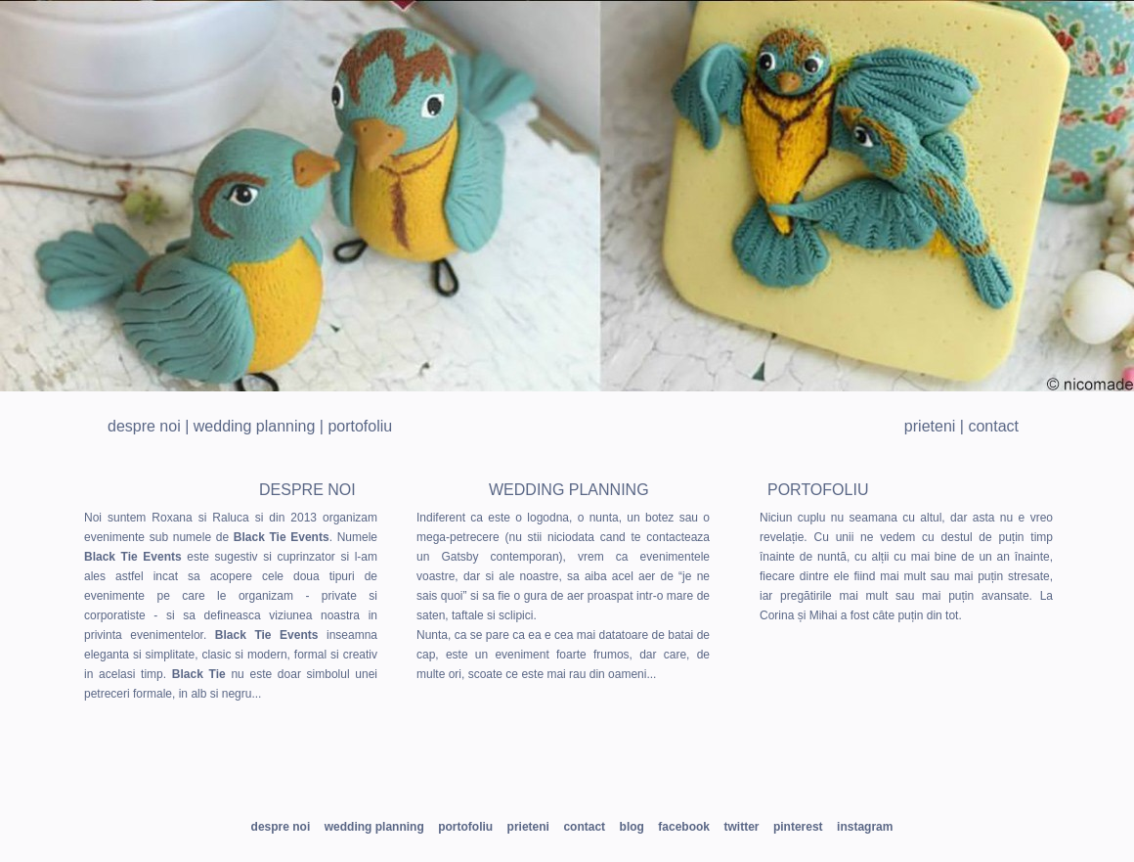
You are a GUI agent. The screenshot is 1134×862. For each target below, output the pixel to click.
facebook (684, 827)
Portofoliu (359, 426)
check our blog (786, 774)
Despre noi (144, 426)
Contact (993, 426)
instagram (655, 774)
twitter (741, 827)
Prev (25, 195)
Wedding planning (255, 426)
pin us (557, 774)
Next (1108, 195)
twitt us (460, 774)
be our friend (332, 774)
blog (632, 827)
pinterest (798, 827)
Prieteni (929, 426)
